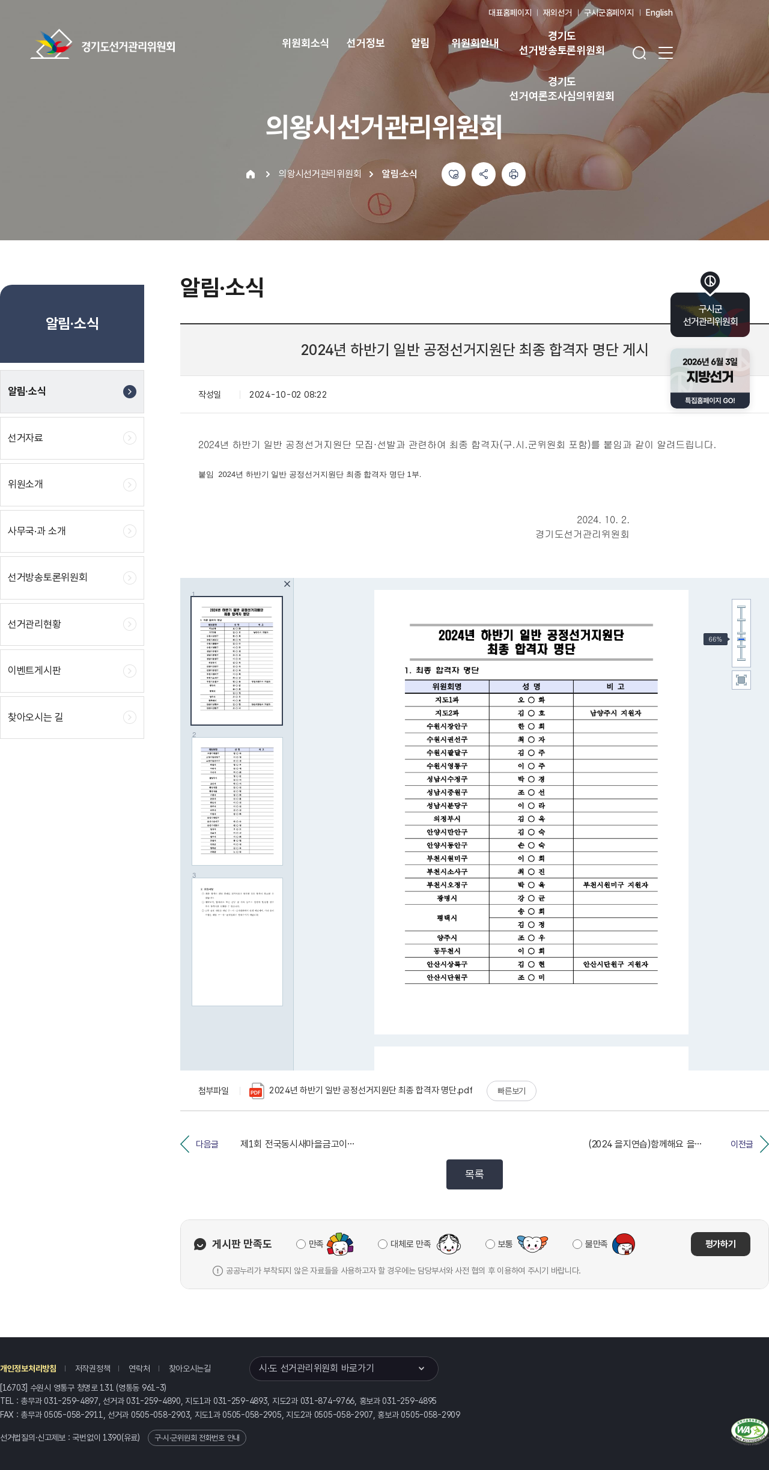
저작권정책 (93, 1368)
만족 (316, 1244)
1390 (112, 1437)
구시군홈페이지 (609, 12)
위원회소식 (305, 43)
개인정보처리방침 (28, 1368)
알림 (420, 43)
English (659, 12)
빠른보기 (511, 1091)
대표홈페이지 (509, 12)
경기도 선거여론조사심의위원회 (561, 88)
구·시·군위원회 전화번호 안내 (197, 1437)
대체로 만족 (411, 1244)
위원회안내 (475, 43)
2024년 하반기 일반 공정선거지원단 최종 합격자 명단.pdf (360, 1091)
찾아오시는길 (190, 1368)
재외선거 (557, 12)
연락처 (139, 1368)
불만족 (596, 1244)
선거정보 (365, 43)
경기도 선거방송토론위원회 (561, 42)
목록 (474, 1174)
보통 (505, 1244)
